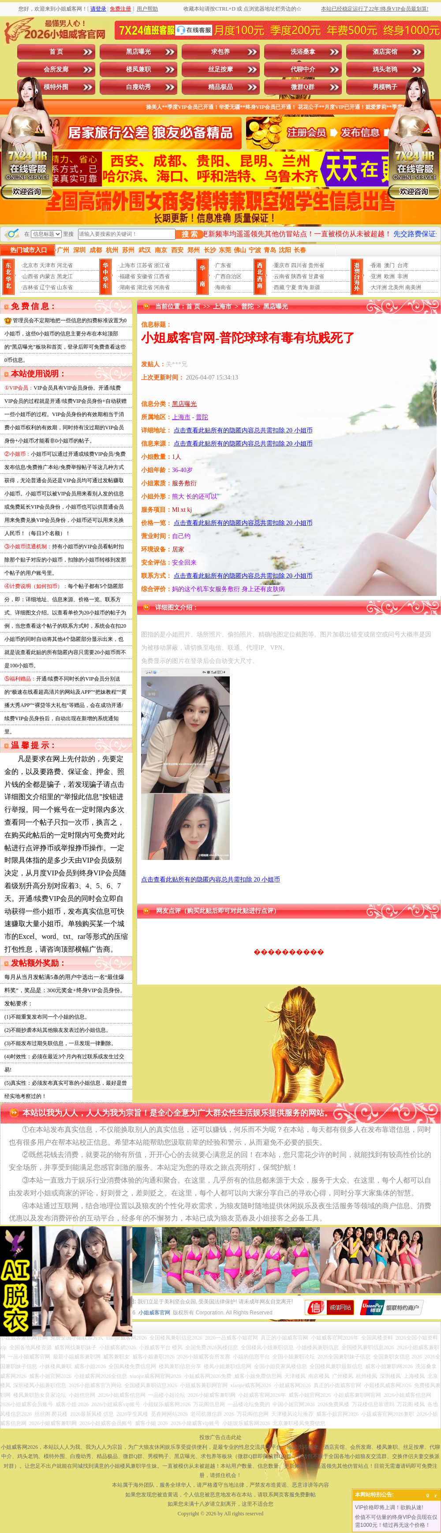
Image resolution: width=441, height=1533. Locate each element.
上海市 (127, 265)
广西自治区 (228, 276)
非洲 (402, 276)
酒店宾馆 (385, 51)
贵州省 (316, 265)
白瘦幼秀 (138, 87)
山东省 (65, 287)
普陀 (247, 306)
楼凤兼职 (138, 69)
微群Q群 (302, 87)
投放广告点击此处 (220, 1437)
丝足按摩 (220, 69)
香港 (376, 265)
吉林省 (30, 287)
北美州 (396, 287)
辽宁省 (48, 287)
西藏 (279, 287)
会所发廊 (56, 69)
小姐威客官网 (154, 1313)
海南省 (223, 287)
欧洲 (389, 276)
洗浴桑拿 (303, 51)
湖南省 (127, 287)
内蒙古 (48, 276)
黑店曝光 (138, 51)
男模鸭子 (385, 87)
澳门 (389, 265)
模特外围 (56, 87)
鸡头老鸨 (385, 69)
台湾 (402, 265)
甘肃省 (316, 276)
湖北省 (145, 287)
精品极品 (220, 87)
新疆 (315, 287)
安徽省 (145, 276)
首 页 (56, 51)
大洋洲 (379, 287)
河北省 (65, 265)
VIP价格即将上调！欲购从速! (389, 1507)
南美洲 (413, 287)
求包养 (220, 51)
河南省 (162, 287)
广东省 (223, 265)
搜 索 (190, 234)
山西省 (30, 276)
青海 (303, 287)
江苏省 (145, 265)
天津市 (48, 265)
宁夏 (291, 287)
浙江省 (162, 265)
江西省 (162, 276)
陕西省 (299, 276)
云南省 (282, 276)
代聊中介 (303, 69)
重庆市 (282, 265)
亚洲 (376, 276)
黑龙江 (65, 276)
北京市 (30, 265)
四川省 (299, 265)
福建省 (127, 276)
